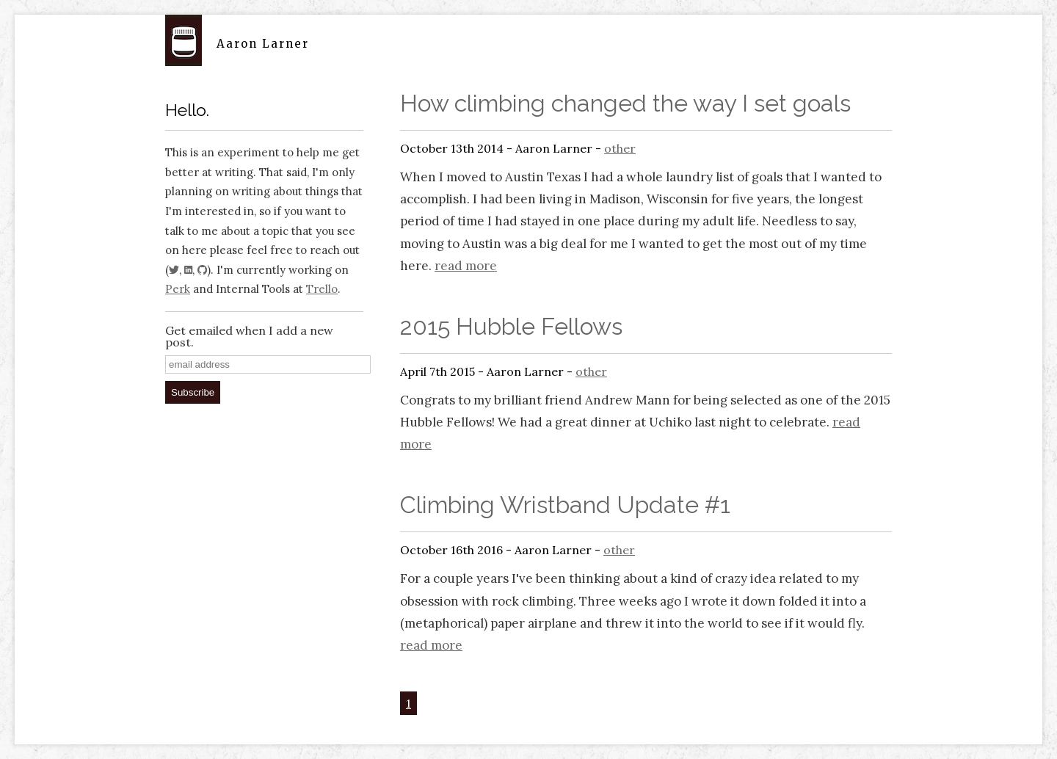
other (620, 148)
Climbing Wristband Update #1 (565, 504)
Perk (177, 289)
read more (466, 266)
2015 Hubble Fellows (511, 326)
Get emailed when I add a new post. (249, 336)
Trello (322, 289)
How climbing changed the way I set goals (625, 103)
